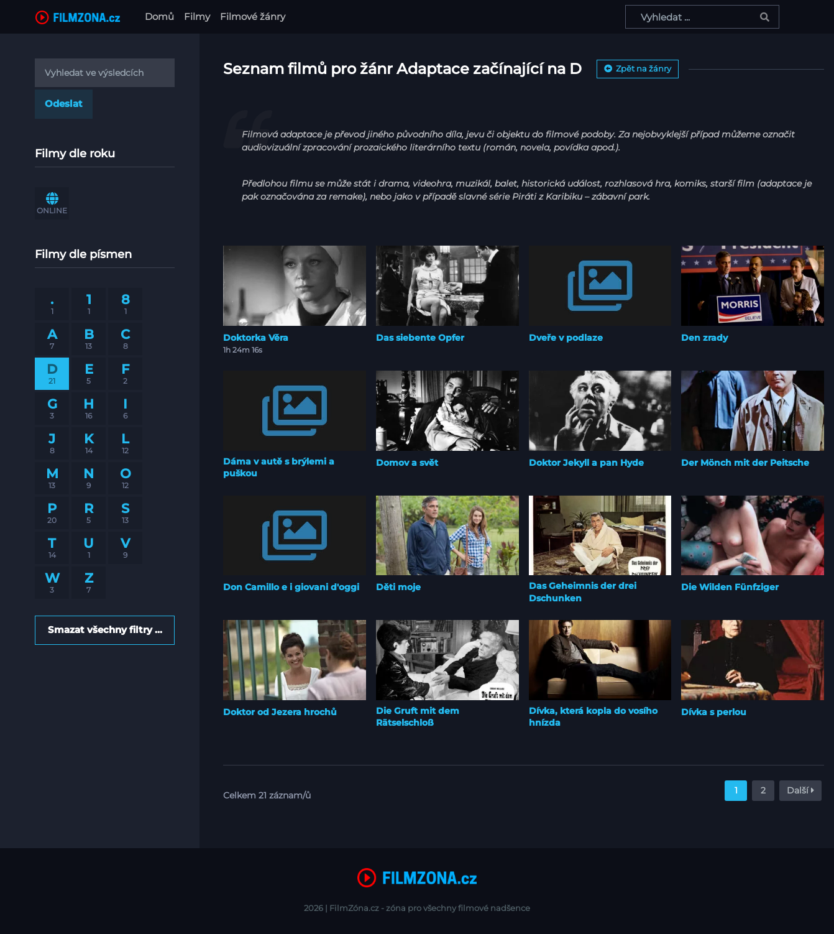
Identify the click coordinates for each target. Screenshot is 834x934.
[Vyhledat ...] (702, 17)
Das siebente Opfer (420, 337)
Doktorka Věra (255, 337)
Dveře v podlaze (566, 337)
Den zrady (704, 337)
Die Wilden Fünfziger (730, 587)
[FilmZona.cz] (77, 17)
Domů (162, 15)
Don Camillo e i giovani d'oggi (291, 587)
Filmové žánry (252, 16)
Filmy (197, 16)
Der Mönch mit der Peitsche (745, 462)
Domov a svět (407, 462)
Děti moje (398, 587)
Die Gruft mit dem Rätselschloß (417, 717)
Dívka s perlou (713, 712)
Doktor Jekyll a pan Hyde (586, 462)
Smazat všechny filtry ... (105, 630)
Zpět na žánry (637, 68)
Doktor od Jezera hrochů (280, 712)
